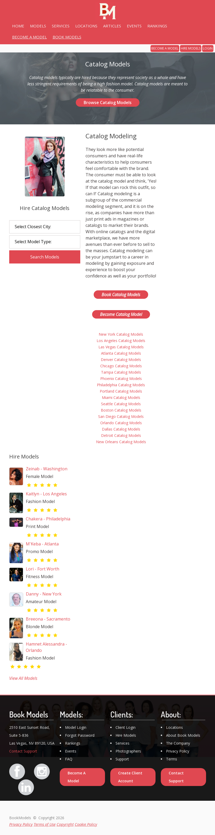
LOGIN (208, 48)
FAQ (68, 758)
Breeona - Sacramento (48, 619)
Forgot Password (79, 735)
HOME (18, 25)
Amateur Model (41, 601)
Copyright (65, 824)
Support (122, 758)
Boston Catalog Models (121, 410)
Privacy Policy (177, 751)
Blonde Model (39, 626)
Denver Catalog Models (121, 359)
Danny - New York (44, 594)
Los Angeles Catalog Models (121, 340)
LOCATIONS (86, 25)
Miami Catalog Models (121, 397)
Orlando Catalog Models (121, 422)
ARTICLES (112, 25)
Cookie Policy (86, 824)
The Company (178, 743)
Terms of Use (45, 824)
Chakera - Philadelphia (48, 519)
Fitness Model (39, 576)
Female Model (39, 476)
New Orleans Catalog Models (121, 441)
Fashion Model (40, 501)
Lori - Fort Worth (42, 569)
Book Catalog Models (121, 294)
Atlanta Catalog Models (121, 353)
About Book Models (183, 735)
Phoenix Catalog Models (121, 378)
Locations (174, 727)
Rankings (72, 743)
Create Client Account (130, 776)
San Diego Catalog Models (121, 416)
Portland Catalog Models (121, 391)
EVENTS (134, 25)
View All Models (23, 678)
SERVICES (60, 25)
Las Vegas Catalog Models (121, 346)
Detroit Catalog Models (121, 435)
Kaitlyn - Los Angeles (46, 494)
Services (122, 743)
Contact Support (23, 751)
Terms (171, 758)
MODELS (38, 25)
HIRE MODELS (191, 48)
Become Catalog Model (121, 314)
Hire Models (126, 735)
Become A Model (77, 776)
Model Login (75, 727)
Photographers (128, 751)
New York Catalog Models (121, 334)
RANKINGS (157, 25)
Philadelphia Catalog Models (121, 384)
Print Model (37, 526)
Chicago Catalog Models (121, 365)
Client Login (126, 727)
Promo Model (39, 551)
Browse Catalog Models (108, 102)
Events (70, 751)
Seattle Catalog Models (121, 403)
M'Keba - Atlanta (42, 544)
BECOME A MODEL (164, 48)
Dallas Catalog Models (121, 429)
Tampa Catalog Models (121, 372)
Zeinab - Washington (46, 469)
